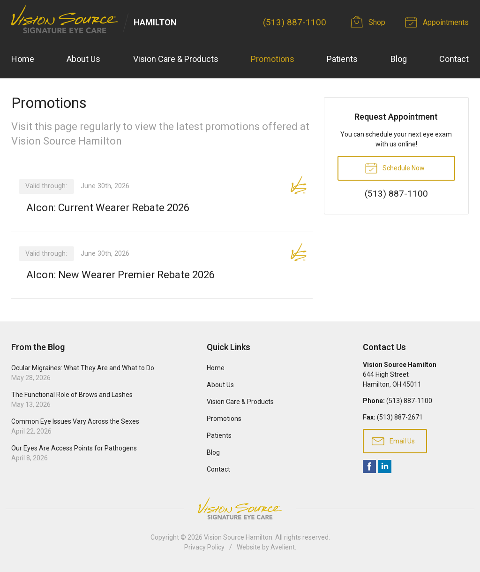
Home (22, 59)
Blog (398, 59)
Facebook (369, 466)
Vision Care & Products (175, 59)
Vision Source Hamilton (238, 537)
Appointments (438, 21)
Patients (342, 59)
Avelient (282, 547)
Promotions (272, 59)
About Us (83, 59)
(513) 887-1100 (294, 22)
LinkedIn (384, 466)
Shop (369, 21)
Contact (454, 59)
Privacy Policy (204, 547)
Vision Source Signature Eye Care (240, 508)
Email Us (393, 440)
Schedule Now (395, 167)
